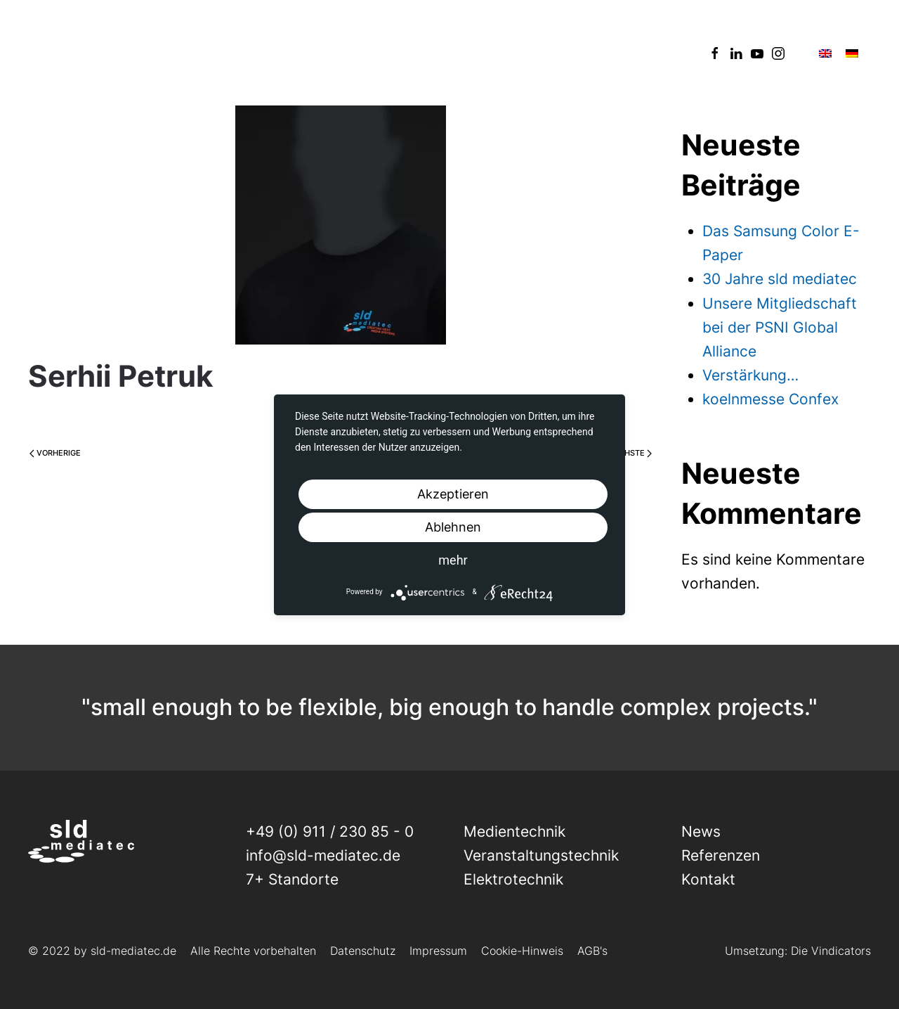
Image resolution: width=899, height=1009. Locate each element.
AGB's (592, 951)
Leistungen (274, 52)
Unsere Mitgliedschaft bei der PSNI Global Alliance (779, 327)
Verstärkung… (750, 375)
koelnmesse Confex (770, 399)
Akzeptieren (453, 494)
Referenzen (449, 52)
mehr (452, 560)
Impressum (438, 951)
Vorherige (55, 453)
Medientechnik (514, 831)
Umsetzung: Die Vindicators (798, 951)
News (360, 52)
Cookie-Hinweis (522, 951)
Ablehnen (453, 527)
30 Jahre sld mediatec (779, 279)
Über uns (549, 52)
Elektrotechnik (513, 879)
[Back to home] (81, 52)
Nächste (630, 453)
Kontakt (636, 52)
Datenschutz (362, 951)
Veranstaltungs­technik (541, 855)
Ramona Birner (167, 413)
